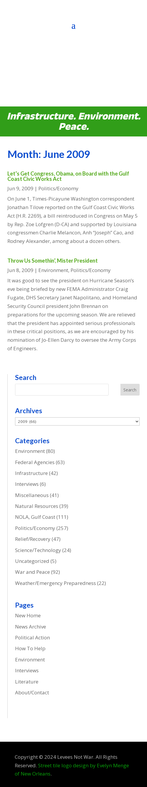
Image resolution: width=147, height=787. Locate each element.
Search (129, 390)
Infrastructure (31, 473)
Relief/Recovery (32, 539)
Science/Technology (38, 550)
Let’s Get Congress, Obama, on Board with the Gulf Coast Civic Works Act (68, 176)
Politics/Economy (58, 188)
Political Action (32, 637)
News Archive (30, 626)
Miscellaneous (32, 495)
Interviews (27, 484)
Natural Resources (36, 506)
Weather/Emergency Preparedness (55, 583)
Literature (26, 681)
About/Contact (32, 692)
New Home (28, 615)
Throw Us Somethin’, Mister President (52, 260)
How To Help (30, 648)
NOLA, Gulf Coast (35, 516)
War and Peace (32, 571)
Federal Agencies (35, 462)
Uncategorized (32, 561)
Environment (53, 270)
